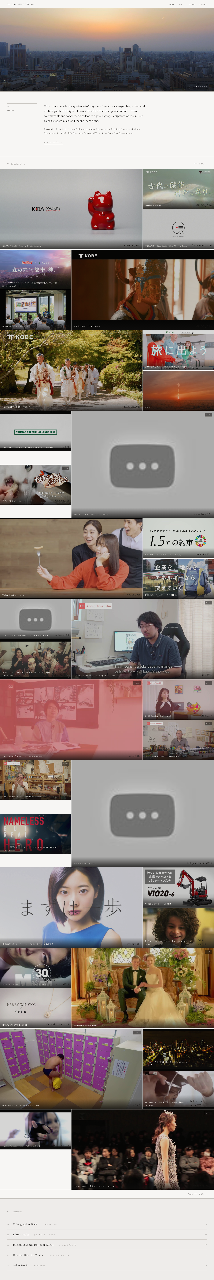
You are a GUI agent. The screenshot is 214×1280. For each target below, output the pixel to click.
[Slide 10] (206, 86)
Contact (203, 4)
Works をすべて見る (196, 1194)
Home (171, 4)
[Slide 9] (204, 86)
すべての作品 (198, 164)
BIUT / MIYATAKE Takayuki (20, 4)
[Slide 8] (202, 86)
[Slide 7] (200, 86)
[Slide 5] (196, 86)
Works (182, 4)
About (192, 4)
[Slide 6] (198, 86)
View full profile (51, 142)
